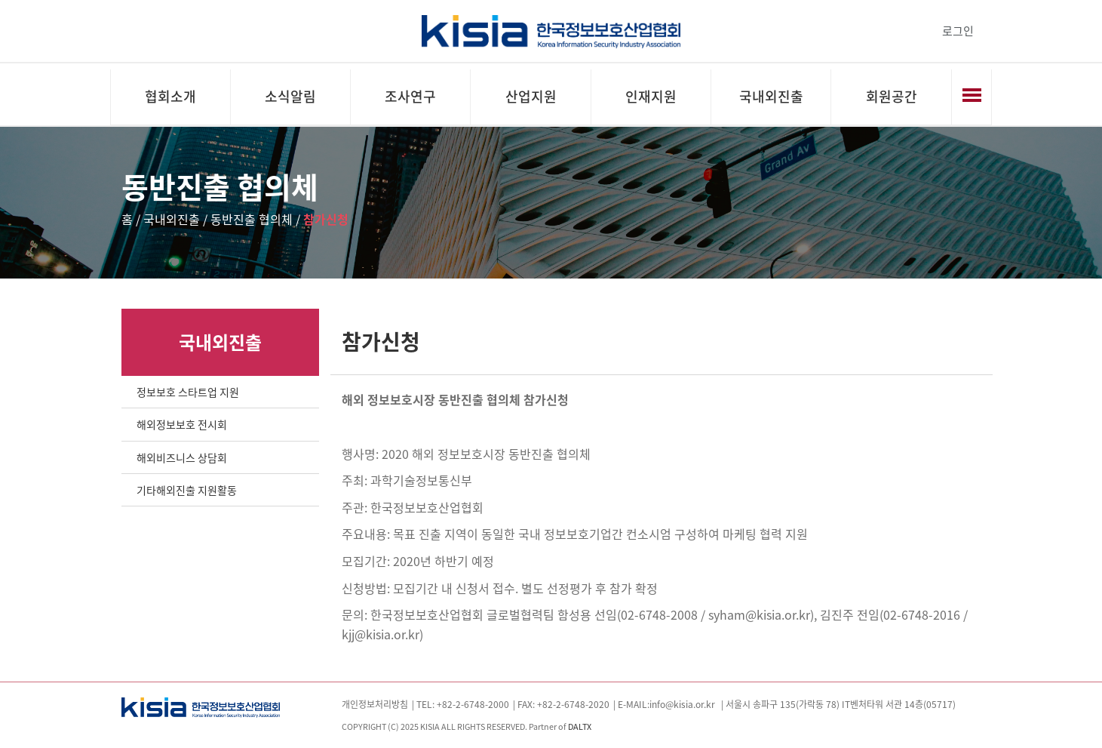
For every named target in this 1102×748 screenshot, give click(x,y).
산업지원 (531, 96)
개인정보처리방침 (375, 704)
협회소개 (170, 96)
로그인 (958, 31)
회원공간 (891, 96)
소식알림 (290, 96)
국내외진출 (771, 96)
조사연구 (410, 96)
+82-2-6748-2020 (573, 704)
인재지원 (651, 96)
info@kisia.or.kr (682, 704)
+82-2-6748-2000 (473, 704)
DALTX (579, 726)
